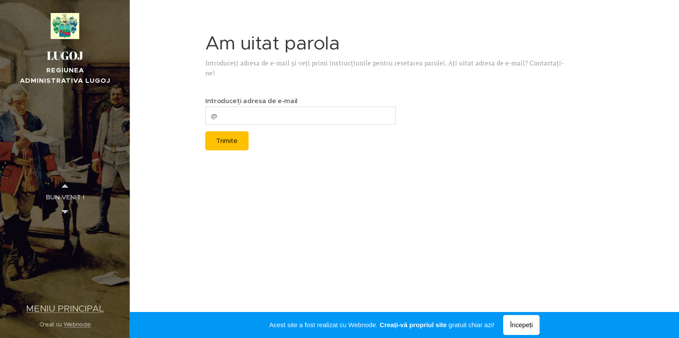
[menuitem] (65, 197)
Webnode (77, 324)
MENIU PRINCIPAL (64, 308)
